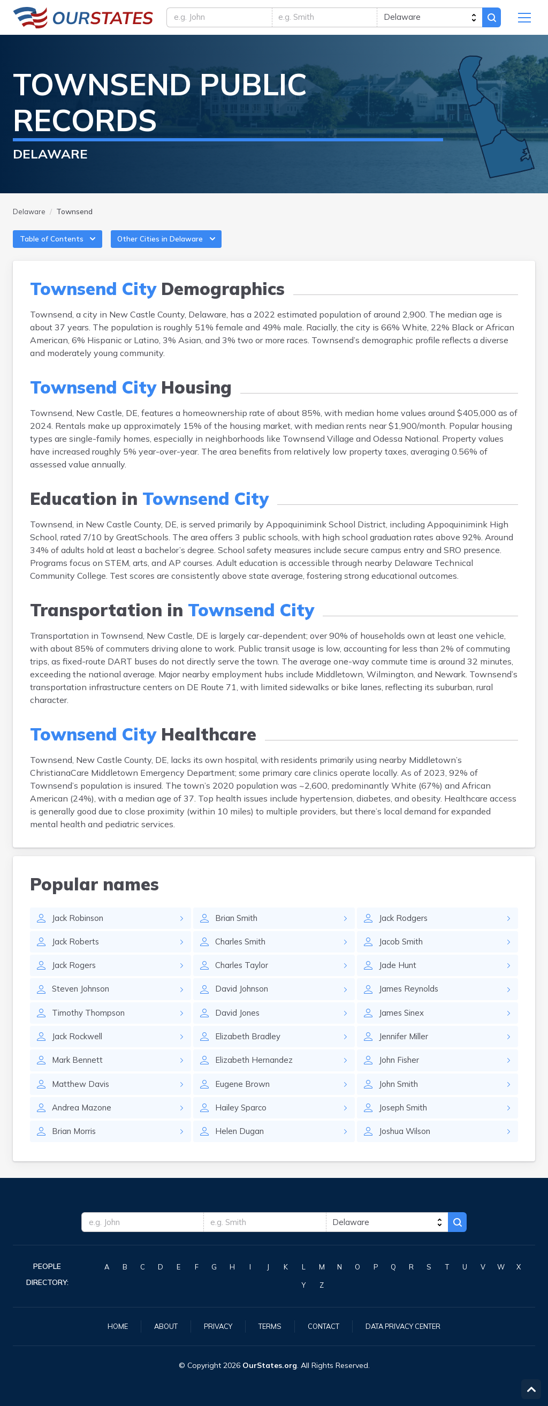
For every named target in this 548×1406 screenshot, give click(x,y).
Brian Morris (75, 1150)
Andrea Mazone (83, 1126)
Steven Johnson (83, 1002)
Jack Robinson (80, 929)
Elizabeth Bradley (250, 1052)
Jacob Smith (403, 953)
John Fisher (401, 1076)
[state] (427, 20)
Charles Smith (243, 953)
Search (490, 20)
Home (108, 1326)
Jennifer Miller (406, 1052)
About (158, 1326)
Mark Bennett (79, 1076)
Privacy (213, 1326)
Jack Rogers (75, 978)
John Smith (401, 1101)
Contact (323, 1326)
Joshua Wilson (407, 1150)
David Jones (238, 1027)
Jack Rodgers (404, 929)
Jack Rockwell (79, 1052)
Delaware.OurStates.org (83, 20)
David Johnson (244, 1002)
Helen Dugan (241, 1150)
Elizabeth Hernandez (256, 1076)
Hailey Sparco (242, 1126)
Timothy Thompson (91, 1027)
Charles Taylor (243, 978)
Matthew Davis (82, 1101)
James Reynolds (410, 1002)
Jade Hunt (398, 978)
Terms (267, 1326)
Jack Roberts (77, 953)
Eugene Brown (244, 1101)
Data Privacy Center (409, 1326)
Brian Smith (238, 929)
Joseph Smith (405, 1126)
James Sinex (403, 1027)
